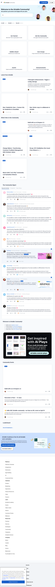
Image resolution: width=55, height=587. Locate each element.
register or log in (15, 325)
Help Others (19, 188)
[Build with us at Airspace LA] (27, 126)
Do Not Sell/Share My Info (27, 581)
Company (7, 537)
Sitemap (27, 571)
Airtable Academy (9, 502)
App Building (8, 472)
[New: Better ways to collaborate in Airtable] (41, 104)
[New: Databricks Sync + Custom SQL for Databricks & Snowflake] (14, 104)
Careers (7, 542)
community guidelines (17, 326)
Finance (7, 496)
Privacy (27, 574)
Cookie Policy (5, 583)
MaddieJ (8, 279)
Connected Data (9, 477)
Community (8, 529)
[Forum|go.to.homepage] (9, 2)
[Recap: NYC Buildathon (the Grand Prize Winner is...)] (41, 145)
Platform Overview (9, 464)
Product (7, 483)
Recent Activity (5, 188)
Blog (6, 545)
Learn (6, 499)
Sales (6, 494)
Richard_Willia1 (10, 192)
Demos (7, 510)
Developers (7, 526)
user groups (14, 327)
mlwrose (8, 305)
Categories (12, 188)
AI (5, 475)
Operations (7, 488)
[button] (1, 2)
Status (6, 548)
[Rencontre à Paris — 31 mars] (27, 401)
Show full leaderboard (8, 427)
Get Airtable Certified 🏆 (8, 448)
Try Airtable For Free (10, 553)
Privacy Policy (5, 586)
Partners (7, 521)
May (8, 238)
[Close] (24, 577)
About (6, 540)
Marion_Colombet (10, 294)
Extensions (7, 469)
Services (7, 523)
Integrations (8, 467)
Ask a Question (17, 329)
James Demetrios (10, 203)
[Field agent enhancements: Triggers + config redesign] (27, 84)
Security (27, 564)
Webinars (7, 515)
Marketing (7, 485)
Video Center (8, 507)
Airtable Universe (9, 534)
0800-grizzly (9, 215)
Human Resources (9, 491)
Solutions (7, 480)
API (27, 568)
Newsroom (7, 550)
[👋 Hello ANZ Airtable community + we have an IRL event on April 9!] (27, 414)
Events (6, 504)
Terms (27, 578)
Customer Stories (9, 513)
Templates (7, 531)
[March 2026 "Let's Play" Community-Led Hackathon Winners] (14, 169)
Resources (7, 518)
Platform (7, 461)
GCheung (9, 250)
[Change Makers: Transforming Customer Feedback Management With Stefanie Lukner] (14, 145)
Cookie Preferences (27, 585)
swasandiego (9, 265)
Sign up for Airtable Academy (8, 445)
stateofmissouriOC (11, 227)
